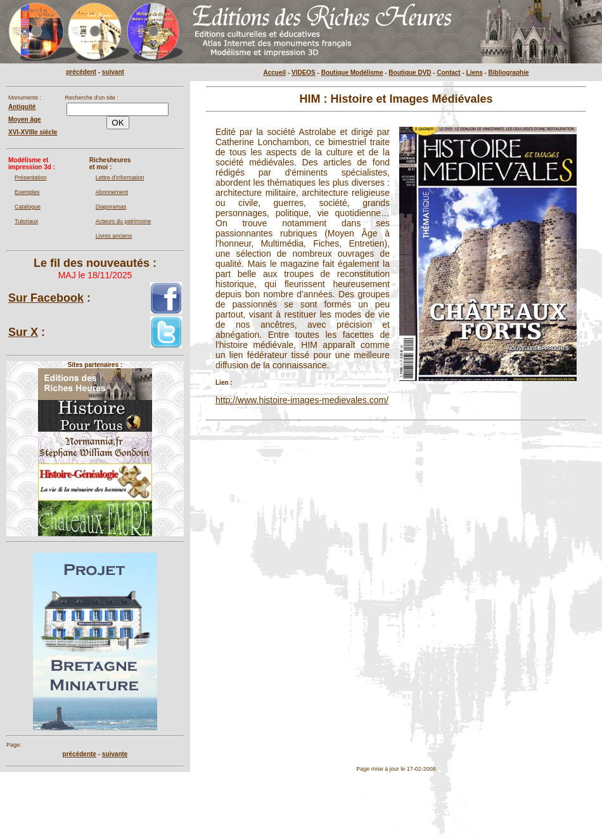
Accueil (275, 72)
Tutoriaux (26, 221)
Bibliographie (509, 72)
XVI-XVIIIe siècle (32, 132)
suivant (113, 71)
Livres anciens (114, 236)
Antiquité (21, 106)
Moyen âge (24, 119)
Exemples (27, 192)
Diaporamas (111, 206)
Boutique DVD (409, 72)
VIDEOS (303, 72)
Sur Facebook (46, 298)
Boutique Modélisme (352, 72)
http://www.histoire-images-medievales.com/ (301, 400)
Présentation (31, 177)
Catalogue (28, 206)
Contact (448, 72)
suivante (115, 754)
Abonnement (112, 192)
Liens (474, 72)
